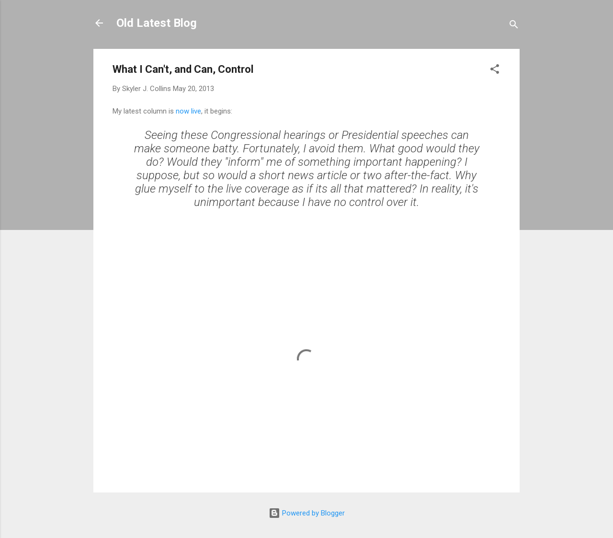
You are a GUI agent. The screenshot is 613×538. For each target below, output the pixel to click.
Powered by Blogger (307, 513)
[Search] (514, 26)
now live (188, 111)
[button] (494, 70)
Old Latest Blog (156, 23)
